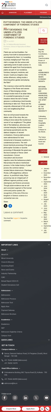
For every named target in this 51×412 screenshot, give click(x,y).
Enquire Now (11, 409)
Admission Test (7, 303)
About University (7, 258)
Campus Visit (6, 336)
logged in (16, 218)
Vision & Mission (7, 262)
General (46, 157)
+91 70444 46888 (11, 360)
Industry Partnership (8, 273)
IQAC (3, 277)
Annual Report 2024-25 (9, 281)
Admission (12, 12)
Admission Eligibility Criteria (11, 332)
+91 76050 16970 (11, 363)
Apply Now (5, 307)
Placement (28, 12)
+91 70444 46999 (11, 379)
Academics (5, 324)
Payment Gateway (8, 310)
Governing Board (7, 266)
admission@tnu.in (10, 383)
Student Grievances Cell (10, 285)
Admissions (5, 295)
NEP (3, 328)
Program (43, 12)
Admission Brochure (8, 314)
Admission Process (8, 299)
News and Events (7, 270)
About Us (4, 254)
